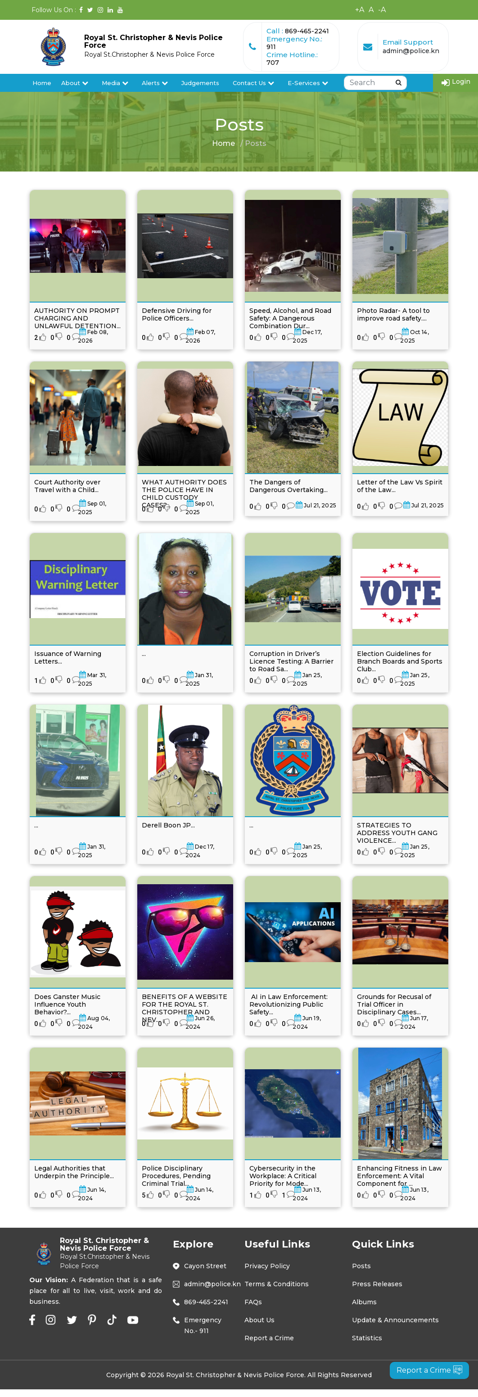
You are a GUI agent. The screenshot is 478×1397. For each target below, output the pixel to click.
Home (41, 82)
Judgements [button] (200, 82)
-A (382, 9)
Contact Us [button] (253, 83)
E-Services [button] (308, 83)
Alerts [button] (155, 83)
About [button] (74, 83)
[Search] (375, 83)
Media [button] (115, 83)
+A (359, 9)
